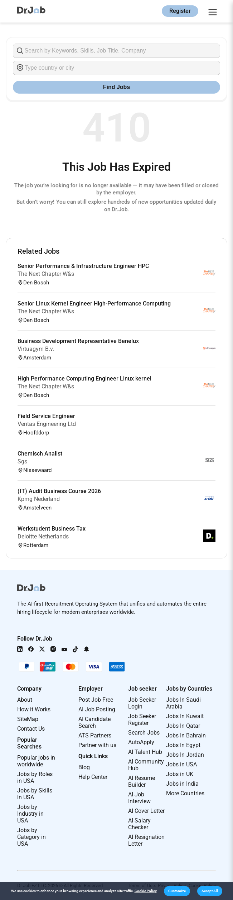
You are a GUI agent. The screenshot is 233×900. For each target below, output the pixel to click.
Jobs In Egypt (183, 745)
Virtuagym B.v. (36, 348)
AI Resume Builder (141, 781)
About (24, 699)
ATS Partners (94, 735)
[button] (177, 891)
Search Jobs (144, 732)
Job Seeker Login (142, 703)
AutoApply (141, 742)
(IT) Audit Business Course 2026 (59, 491)
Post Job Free (95, 699)
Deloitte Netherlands (43, 536)
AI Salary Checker (139, 824)
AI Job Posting (96, 709)
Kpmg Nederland (39, 499)
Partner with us (97, 745)
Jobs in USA (181, 764)
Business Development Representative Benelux (78, 341)
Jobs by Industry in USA (30, 814)
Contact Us (31, 728)
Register (180, 11)
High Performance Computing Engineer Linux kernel (84, 378)
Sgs (22, 461)
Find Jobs (116, 87)
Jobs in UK (179, 774)
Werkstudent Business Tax (52, 528)
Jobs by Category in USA (31, 837)
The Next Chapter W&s (46, 273)
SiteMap (27, 719)
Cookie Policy (146, 891)
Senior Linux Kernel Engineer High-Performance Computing (94, 303)
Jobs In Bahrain (186, 735)
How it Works (33, 709)
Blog (84, 767)
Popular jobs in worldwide (36, 761)
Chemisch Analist (40, 453)
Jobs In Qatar (183, 725)
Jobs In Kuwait (185, 716)
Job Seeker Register (142, 719)
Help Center (92, 777)
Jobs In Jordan (185, 754)
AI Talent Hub (145, 752)
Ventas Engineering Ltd (47, 424)
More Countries (185, 793)
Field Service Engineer (46, 416)
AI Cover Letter (146, 810)
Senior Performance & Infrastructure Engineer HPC (83, 266)
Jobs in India (182, 783)
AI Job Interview (139, 798)
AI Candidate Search (94, 722)
